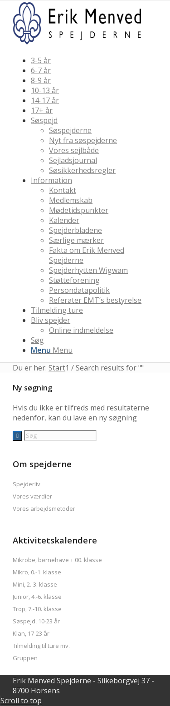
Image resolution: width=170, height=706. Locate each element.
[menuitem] (94, 60)
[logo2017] (81, 43)
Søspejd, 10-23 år (36, 621)
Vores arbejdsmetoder (44, 508)
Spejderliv (26, 484)
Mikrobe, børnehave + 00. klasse (57, 560)
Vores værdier (32, 496)
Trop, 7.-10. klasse (37, 609)
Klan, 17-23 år (31, 633)
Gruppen (25, 658)
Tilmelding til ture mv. (41, 646)
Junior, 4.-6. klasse (37, 596)
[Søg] (37, 340)
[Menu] (52, 350)
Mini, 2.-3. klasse (35, 584)
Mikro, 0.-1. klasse (37, 572)
